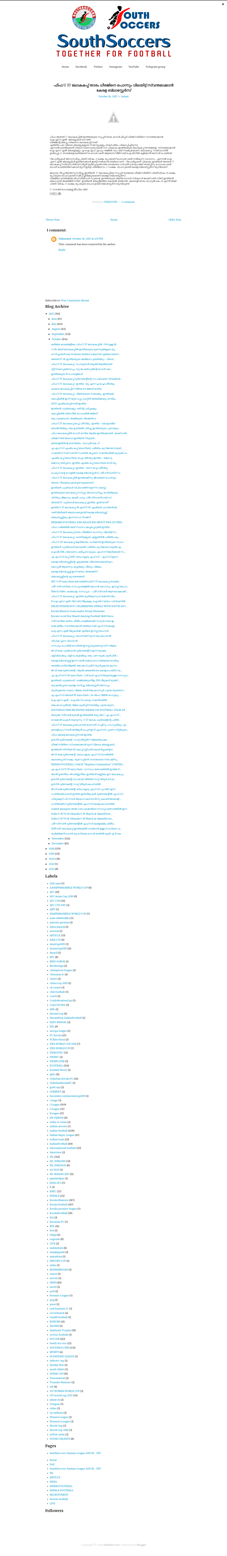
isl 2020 (54, 1169)
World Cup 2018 (59, 1430)
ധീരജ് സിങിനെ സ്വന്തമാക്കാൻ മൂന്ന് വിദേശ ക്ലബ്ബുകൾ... (83, 744)
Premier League (59, 1295)
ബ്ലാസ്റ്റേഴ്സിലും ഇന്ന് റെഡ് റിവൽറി (71, 517)
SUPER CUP (56, 1373)
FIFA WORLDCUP (60, 1048)
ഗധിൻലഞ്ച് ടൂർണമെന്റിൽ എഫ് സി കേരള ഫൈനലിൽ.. (83, 803)
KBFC (53, 1191)
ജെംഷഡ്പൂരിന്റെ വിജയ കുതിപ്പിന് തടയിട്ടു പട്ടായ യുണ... (83, 705)
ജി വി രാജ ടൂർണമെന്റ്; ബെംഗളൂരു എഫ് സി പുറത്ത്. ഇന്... (83, 789)
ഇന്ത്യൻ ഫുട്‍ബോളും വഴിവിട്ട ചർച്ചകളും (74, 408)
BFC (52, 957)
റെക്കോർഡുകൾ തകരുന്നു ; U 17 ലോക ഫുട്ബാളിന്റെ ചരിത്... (85, 719)
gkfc (52, 1074)
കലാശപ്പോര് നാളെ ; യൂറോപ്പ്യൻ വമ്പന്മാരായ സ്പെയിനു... (84, 759)
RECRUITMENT (59, 1494)
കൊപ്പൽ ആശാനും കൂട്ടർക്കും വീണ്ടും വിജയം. (76, 566)
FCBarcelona (57, 1039)
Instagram (115, 66)
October (56, 339)
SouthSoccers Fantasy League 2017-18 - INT (75, 1453)
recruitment (57, 1312)
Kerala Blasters (59, 1200)
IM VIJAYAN (56, 1117)
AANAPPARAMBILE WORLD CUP (69, 887)
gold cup (55, 1087)
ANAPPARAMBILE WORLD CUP (68, 913)
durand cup (57, 1013)
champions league (61, 970)
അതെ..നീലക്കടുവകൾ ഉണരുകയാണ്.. (72, 482)
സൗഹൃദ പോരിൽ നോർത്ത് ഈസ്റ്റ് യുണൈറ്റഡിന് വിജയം (84, 645)
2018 (51, 848)
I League (55, 1104)
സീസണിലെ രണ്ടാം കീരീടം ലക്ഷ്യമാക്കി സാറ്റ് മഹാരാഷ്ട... (83, 620)
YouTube (134, 66)
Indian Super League (62, 1135)
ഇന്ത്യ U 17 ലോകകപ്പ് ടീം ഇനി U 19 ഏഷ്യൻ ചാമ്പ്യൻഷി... (84, 507)
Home (65, 66)
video (53, 1408)
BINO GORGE (57, 961)
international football (63, 1147)
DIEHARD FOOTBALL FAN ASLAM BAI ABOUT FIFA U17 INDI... (87, 522)
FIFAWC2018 (57, 1061)
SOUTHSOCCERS (60, 1347)
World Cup (56, 1425)
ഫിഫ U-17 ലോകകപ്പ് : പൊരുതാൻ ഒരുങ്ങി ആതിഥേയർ (81, 364)
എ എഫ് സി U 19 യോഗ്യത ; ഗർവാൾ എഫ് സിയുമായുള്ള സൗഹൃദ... (90, 675)
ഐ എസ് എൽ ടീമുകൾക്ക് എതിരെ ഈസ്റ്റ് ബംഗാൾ (79, 630)
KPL (52, 1226)
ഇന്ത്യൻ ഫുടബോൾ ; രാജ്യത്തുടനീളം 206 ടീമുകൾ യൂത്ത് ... (85, 680)
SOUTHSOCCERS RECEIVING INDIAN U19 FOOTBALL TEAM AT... (88, 709)
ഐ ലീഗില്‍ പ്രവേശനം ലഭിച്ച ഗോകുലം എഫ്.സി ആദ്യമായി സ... (88, 551)
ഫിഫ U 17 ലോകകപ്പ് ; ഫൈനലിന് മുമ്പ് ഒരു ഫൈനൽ (81, 635)
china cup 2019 (59, 983)
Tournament (57, 1378)
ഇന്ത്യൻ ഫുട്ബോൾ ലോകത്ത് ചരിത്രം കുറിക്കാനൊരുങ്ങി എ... (86, 546)
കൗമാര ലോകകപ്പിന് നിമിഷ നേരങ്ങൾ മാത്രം (76, 388)
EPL (52, 1026)
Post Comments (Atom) (75, 300)
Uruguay (55, 1403)
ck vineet (55, 987)
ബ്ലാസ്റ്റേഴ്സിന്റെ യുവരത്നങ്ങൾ (67, 576)
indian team (57, 1139)
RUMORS (55, 1321)
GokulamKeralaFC (61, 1082)
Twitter (98, 66)
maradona (56, 1256)
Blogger (141, 1544)
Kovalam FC (57, 1221)
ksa (52, 1230)
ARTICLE (55, 935)
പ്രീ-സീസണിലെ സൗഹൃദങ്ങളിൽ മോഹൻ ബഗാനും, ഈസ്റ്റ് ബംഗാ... (89, 586)
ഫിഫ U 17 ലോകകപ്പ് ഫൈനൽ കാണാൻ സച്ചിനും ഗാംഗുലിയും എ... (89, 724)
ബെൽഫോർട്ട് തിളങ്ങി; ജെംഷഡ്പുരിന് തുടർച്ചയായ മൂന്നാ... (84, 665)
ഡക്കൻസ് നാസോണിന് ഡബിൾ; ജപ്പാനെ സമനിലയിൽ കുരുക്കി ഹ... (89, 452)
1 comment (128, 201)
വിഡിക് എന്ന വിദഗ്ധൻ (64, 640)
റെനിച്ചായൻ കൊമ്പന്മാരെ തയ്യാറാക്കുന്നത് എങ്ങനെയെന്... (85, 354)
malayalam (56, 1247)
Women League (59, 1417)
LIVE (52, 1243)
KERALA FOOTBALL (61, 1490)
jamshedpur (57, 1178)
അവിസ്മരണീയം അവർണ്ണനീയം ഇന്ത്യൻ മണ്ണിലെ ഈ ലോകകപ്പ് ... (88, 774)
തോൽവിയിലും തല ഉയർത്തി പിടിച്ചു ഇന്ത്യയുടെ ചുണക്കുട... (85, 428)
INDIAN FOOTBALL (61, 1486)
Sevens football (59, 1499)
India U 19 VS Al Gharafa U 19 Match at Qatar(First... (81, 813)
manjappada (57, 1252)
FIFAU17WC (111, 201)
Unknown (64, 238)
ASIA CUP (55, 939)
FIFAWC (54, 1056)
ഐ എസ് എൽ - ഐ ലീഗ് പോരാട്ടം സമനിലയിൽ (79, 700)
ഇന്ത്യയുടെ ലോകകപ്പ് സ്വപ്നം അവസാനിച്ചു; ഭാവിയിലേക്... (85, 492)
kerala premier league (63, 1208)
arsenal (54, 931)
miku (53, 1265)
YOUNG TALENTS (60, 1438)
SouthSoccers (112, 1544)
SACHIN (54, 1325)
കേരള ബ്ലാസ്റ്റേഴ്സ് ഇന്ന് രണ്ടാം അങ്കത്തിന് (74, 571)
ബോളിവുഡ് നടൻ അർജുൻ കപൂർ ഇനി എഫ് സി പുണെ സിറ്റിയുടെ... (89, 729)
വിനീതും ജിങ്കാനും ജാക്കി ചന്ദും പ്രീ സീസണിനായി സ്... (82, 497)
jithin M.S (55, 1182)
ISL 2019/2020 (58, 1165)
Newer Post (53, 219)
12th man (55, 883)
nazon (53, 1273)
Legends (55, 1239)
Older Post (175, 219)
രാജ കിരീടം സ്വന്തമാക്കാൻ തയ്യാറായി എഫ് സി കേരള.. (83, 625)
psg (52, 1299)
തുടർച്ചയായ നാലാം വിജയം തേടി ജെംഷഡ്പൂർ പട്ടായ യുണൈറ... (88, 690)
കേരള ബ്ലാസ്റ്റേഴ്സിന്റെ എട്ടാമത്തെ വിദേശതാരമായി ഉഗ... (82, 561)
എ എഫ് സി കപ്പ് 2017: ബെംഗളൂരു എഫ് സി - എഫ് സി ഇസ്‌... (85, 556)
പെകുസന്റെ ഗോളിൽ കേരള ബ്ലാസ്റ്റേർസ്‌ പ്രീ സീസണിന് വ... (86, 472)
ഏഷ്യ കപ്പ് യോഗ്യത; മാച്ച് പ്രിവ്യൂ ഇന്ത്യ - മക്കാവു (81, 457)
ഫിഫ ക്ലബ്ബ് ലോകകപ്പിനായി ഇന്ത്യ (71, 734)
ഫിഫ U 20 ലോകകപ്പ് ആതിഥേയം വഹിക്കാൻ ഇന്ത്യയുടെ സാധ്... (87, 541)
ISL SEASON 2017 (59, 1174)
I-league (54, 1108)
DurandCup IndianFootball (66, 1017)
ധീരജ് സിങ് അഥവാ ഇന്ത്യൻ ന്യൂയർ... (73, 438)
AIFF (52, 909)
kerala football (58, 1204)
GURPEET (55, 1091)
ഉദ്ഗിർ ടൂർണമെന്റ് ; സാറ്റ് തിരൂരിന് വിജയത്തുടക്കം (79, 739)
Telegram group (155, 66)
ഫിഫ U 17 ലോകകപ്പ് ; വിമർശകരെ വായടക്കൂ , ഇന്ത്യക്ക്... (83, 393)
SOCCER (54, 1338)
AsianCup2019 (58, 948)
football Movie (58, 1069)
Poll (52, 1464)
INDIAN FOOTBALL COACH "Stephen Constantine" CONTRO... (87, 764)
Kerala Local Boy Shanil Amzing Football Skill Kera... (82, 616)
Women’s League (60, 1421)
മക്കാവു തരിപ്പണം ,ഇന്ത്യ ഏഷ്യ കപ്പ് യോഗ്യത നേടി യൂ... (84, 462)
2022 (52, 868)
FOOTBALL (56, 1065)
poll (52, 1291)
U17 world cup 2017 (61, 1395)
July (54, 323)
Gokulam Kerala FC (61, 1078)
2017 (51, 313)
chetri (53, 978)
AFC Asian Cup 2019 (61, 896)
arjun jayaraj (57, 926)
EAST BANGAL (58, 1022)
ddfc (52, 1009)
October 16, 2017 (107, 96)
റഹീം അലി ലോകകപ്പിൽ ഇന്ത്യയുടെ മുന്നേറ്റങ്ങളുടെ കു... (83, 349)
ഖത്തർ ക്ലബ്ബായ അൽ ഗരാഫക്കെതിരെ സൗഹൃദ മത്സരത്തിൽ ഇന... (89, 808)
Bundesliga (56, 965)
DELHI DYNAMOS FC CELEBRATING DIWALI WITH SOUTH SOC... (89, 606)
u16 (51, 1386)
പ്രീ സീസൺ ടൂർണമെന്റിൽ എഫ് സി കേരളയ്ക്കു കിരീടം (82, 823)
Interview (55, 1152)
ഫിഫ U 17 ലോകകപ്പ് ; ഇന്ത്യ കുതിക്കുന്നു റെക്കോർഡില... (83, 596)
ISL (51, 1156)
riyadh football (59, 1317)
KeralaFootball (58, 1213)
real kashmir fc (59, 1308)
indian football (59, 1130)
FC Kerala (55, 1035)
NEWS (53, 1282)
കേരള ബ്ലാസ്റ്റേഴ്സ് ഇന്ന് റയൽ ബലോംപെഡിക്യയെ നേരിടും (85, 660)
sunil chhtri (57, 1369)
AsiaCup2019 (57, 944)
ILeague (54, 1113)
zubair (125, 96)
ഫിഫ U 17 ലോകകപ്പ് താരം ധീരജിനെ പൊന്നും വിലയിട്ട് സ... (84, 532)
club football (57, 991)
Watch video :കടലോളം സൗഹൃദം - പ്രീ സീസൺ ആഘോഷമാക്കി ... (89, 591)
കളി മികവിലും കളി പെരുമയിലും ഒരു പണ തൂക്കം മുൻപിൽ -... (85, 655)
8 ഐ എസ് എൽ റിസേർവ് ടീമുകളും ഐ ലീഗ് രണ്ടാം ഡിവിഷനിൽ (88, 601)
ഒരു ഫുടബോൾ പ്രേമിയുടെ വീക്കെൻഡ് (73, 418)
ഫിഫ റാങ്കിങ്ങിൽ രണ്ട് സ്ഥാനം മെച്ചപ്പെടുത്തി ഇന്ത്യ (80, 527)
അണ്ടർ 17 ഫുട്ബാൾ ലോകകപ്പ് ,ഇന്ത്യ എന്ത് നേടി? (80, 502)
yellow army (57, 1434)
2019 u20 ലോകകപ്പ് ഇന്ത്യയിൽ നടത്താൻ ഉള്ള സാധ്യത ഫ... (86, 828)
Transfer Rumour (60, 1382)
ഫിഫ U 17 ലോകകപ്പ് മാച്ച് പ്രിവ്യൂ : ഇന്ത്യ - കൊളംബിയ (83, 423)
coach (53, 996)
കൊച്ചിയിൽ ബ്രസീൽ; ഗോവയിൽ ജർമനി (74, 413)
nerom (54, 1278)
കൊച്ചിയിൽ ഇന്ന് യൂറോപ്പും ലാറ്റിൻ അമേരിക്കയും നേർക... (83, 398)
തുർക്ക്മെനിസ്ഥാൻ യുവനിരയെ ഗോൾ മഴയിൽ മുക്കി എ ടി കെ (86, 833)
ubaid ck (55, 1399)
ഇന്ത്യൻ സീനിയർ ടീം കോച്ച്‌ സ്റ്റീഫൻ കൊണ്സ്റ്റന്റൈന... (82, 749)
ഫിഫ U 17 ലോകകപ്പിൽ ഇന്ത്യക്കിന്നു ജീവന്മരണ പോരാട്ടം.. (84, 477)
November (58, 838)
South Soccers (58, 1343)
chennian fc (57, 974)
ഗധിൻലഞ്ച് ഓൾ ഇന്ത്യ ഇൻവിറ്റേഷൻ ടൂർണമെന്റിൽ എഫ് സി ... (88, 793)
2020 (52, 858)
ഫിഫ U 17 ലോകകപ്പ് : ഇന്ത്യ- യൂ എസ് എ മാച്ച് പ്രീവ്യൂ (82, 383)
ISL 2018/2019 (58, 1161)
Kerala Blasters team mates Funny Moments (78, 611)
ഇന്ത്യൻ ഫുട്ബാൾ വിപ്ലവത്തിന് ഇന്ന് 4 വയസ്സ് (78, 487)
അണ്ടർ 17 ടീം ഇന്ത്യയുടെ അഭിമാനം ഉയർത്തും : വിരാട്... (83, 359)
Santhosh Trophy (60, 1330)
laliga (53, 1234)
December (58, 843)
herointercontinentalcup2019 (67, 1096)
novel (53, 1286)
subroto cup (57, 1360)
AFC (52, 891)
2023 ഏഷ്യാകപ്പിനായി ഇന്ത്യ (68, 403)
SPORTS (54, 1351)
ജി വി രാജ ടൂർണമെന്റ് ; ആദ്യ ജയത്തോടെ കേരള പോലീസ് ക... (86, 670)
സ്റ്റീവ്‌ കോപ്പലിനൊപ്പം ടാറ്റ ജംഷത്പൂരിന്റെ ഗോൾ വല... (81, 369)
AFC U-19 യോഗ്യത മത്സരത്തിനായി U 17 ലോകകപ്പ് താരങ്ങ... (85, 581)
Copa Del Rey (58, 1004)
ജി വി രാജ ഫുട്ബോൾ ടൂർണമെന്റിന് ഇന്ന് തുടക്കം (78, 650)
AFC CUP (55, 900)
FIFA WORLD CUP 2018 (63, 1043)
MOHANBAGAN (59, 1269)
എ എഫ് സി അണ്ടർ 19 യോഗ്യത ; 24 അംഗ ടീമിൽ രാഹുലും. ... (86, 695)
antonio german (59, 922)
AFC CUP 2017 (58, 905)
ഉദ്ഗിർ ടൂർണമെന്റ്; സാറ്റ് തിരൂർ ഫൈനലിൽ (76, 784)
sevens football (59, 1334)
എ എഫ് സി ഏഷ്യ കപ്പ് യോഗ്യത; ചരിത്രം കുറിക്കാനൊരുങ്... (86, 448)
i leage (54, 1100)
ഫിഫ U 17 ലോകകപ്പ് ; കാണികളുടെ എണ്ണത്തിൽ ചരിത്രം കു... (85, 537)
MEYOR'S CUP (58, 1260)
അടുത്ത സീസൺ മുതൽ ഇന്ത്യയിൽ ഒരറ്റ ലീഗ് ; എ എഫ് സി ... (86, 714)
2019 (51, 853)
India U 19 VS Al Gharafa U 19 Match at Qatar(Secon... (82, 818)
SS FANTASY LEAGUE (62, 1356)
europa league (58, 1030)
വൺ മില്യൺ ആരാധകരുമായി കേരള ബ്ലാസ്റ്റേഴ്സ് (79, 512)
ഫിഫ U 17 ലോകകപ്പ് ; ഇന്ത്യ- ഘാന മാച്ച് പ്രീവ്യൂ (79, 467)
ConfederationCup (61, 1000)
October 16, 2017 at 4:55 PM (87, 238)
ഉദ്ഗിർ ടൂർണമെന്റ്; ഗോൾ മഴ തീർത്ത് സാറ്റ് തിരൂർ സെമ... (83, 779)
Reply (61, 249)
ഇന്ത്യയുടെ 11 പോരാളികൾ (67, 373)
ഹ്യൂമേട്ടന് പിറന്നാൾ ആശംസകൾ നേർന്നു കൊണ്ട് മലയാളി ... (86, 798)
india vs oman (58, 1122)
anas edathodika (60, 918)
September (58, 334)
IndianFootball (58, 1143)
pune (53, 1304)
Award (53, 952)
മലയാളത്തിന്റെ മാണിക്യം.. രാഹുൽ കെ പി (75, 443)
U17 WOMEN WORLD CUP (65, 1391)
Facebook (81, 66)
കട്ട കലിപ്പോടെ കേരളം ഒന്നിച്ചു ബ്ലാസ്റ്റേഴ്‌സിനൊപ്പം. (80, 685)
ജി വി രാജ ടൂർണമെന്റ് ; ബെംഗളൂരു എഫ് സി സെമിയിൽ (82, 754)
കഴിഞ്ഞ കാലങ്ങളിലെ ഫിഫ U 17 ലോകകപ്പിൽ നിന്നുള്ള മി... (84, 344)
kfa (52, 1217)
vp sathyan (56, 1412)
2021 (51, 863)
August (56, 328)
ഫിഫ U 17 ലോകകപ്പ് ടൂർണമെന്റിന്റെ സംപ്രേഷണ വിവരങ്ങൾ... (86, 378)
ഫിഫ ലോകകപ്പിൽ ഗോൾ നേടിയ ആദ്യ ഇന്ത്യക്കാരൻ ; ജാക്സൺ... (89, 433)
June (54, 318)
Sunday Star (57, 1364)
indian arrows (58, 1126)
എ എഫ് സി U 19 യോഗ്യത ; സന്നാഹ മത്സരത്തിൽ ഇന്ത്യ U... (86, 769)
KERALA (54, 1195)
